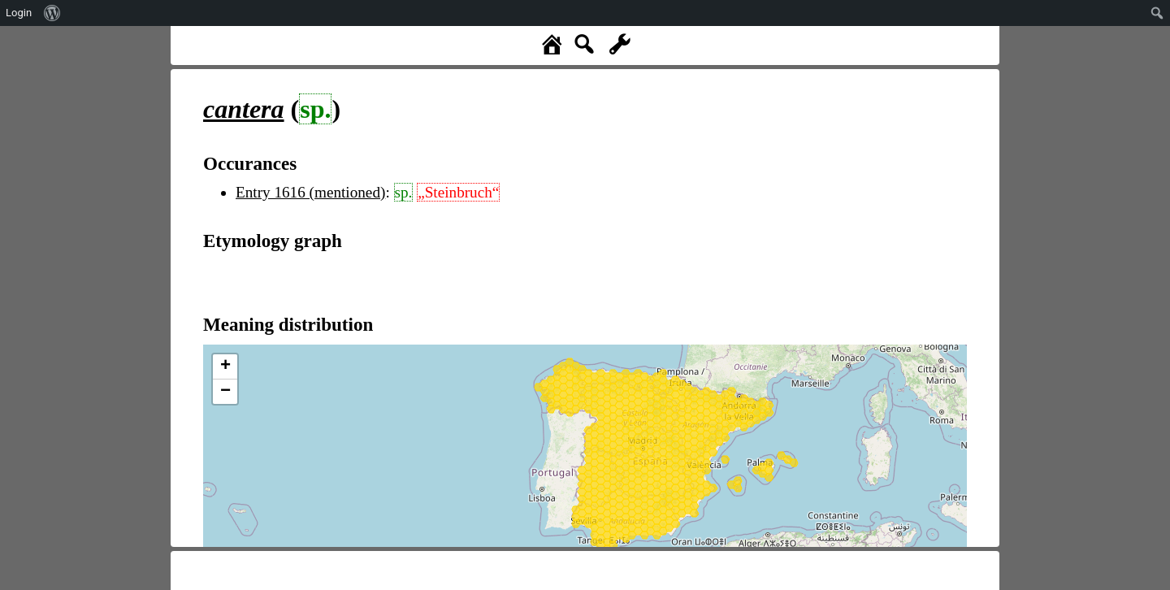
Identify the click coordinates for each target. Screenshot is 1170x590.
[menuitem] (52, 13)
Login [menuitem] (19, 13)
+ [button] (225, 366)
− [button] (225, 392)
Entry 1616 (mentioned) (310, 192)
